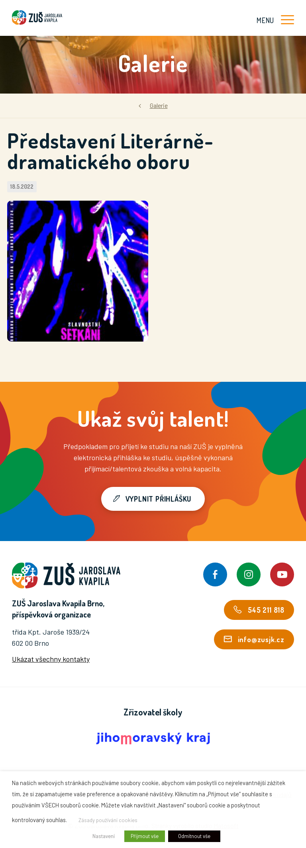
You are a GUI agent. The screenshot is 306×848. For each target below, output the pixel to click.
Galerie (159, 105)
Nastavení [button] (103, 836)
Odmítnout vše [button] (194, 836)
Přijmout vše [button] (145, 836)
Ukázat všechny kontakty (51, 659)
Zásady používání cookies (107, 820)
